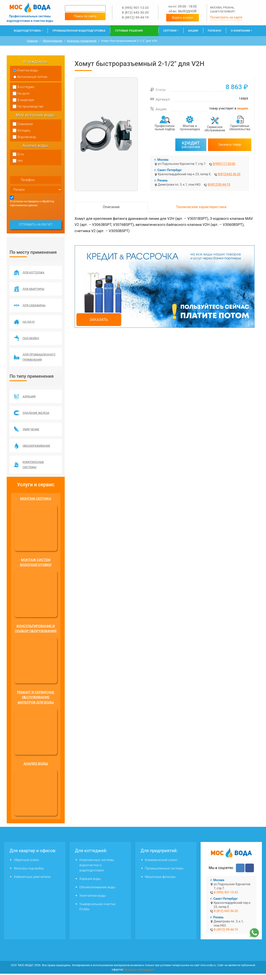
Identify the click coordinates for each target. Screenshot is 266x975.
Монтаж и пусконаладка (190, 127)
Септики (170, 30)
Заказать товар (229, 144)
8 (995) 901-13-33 (135, 8)
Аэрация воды (90, 880)
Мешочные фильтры (160, 878)
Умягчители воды (92, 897)
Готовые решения (129, 30)
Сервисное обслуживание (214, 128)
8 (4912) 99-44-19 (135, 17)
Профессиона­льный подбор (165, 127)
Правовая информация (139, 970)
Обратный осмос (26, 861)
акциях (242, 108)
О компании (240, 30)
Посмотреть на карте (226, 17)
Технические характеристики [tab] (201, 207)
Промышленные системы (164, 870)
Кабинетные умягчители (32, 878)
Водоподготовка (27, 30)
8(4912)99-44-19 (219, 184)
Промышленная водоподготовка (78, 30)
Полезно (214, 30)
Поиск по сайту (85, 16)
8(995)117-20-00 (224, 163)
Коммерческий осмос (161, 861)
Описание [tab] (111, 207)
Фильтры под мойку (29, 870)
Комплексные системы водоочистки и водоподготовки (96, 866)
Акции (193, 30)
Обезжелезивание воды (97, 888)
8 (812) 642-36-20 (135, 12)
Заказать (99, 319)
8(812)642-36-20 (229, 174)
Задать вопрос (182, 17)
